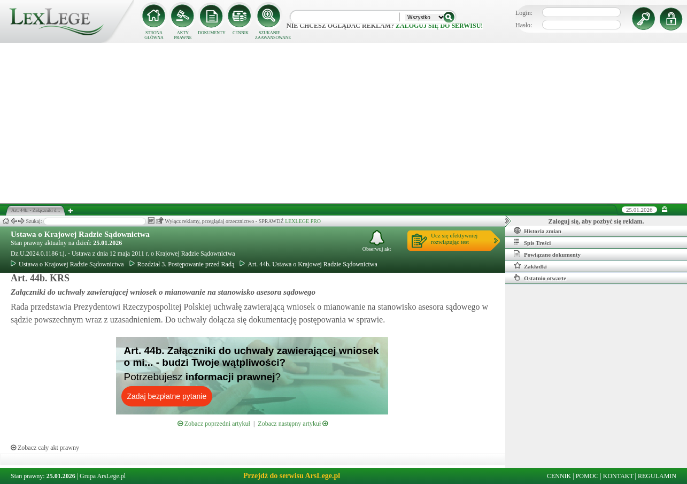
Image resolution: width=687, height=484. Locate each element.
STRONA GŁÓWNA (154, 35)
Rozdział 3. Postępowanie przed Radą (182, 264)
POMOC (587, 476)
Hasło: (523, 25)
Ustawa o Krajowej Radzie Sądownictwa (80, 234)
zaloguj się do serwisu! (439, 25)
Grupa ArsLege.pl (103, 476)
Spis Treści (532, 242)
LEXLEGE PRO (303, 221)
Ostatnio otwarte (540, 277)
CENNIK (241, 32)
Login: (523, 13)
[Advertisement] (344, 123)
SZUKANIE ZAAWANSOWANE (269, 35)
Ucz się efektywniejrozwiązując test (454, 238)
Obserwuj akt (376, 241)
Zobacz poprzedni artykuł (213, 423)
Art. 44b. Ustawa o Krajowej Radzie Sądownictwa (308, 264)
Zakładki (530, 266)
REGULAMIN (657, 476)
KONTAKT (618, 476)
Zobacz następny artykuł (293, 423)
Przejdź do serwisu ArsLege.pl (291, 476)
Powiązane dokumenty (547, 254)
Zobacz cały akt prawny (45, 447)
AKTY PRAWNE (182, 35)
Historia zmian (537, 230)
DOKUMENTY (212, 32)
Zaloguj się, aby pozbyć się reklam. (596, 221)
